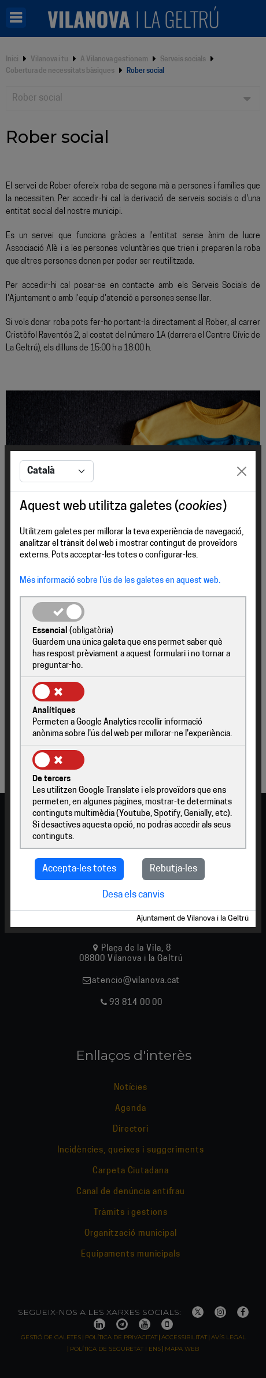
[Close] (241, 471)
